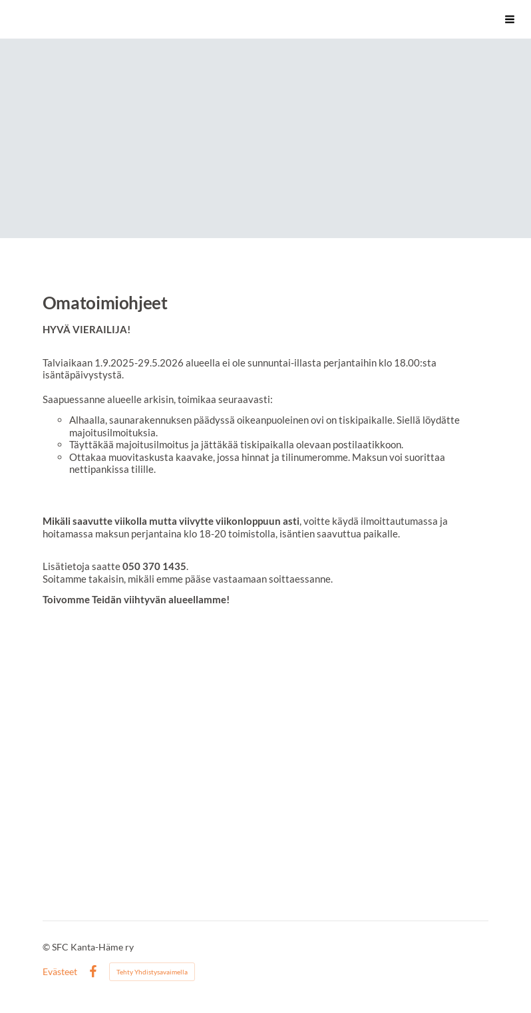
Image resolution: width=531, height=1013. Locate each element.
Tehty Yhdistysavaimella (152, 972)
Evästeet (60, 971)
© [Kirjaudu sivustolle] (47, 946)
